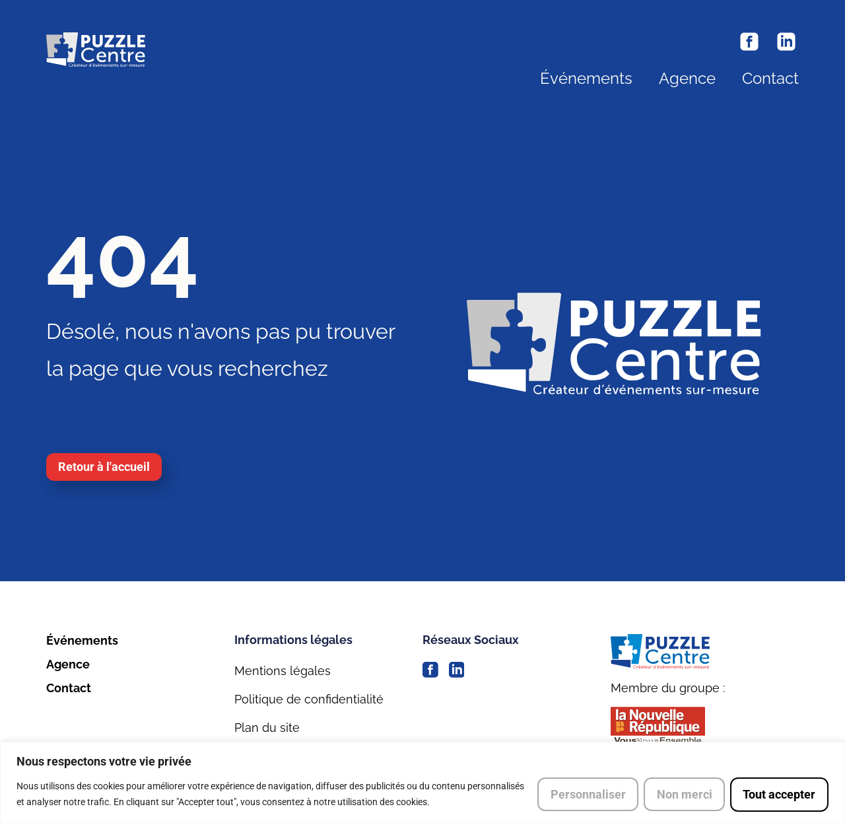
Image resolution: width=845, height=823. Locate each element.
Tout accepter (779, 794)
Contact (770, 78)
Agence (687, 78)
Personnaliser (586, 794)
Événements (586, 78)
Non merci (683, 794)
